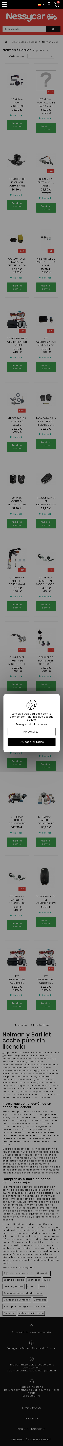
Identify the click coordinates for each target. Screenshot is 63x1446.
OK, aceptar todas (31, 742)
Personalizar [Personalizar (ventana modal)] (31, 732)
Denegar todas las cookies (31, 724)
